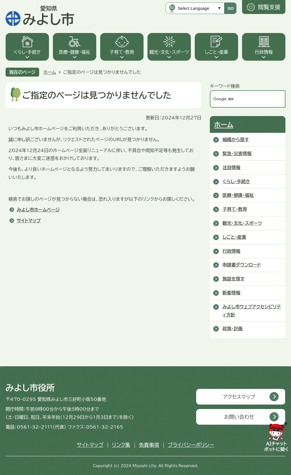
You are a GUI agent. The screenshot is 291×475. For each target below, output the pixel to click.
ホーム (49, 72)
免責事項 (149, 444)
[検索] (241, 99)
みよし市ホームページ (38, 209)
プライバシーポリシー (191, 444)
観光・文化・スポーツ (169, 52)
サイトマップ (29, 220)
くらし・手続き (27, 52)
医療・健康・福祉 (74, 52)
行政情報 (264, 52)
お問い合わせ (239, 416)
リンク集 (121, 444)
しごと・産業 (216, 52)
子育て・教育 (122, 52)
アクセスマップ (239, 396)
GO (230, 8)
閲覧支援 (269, 7)
